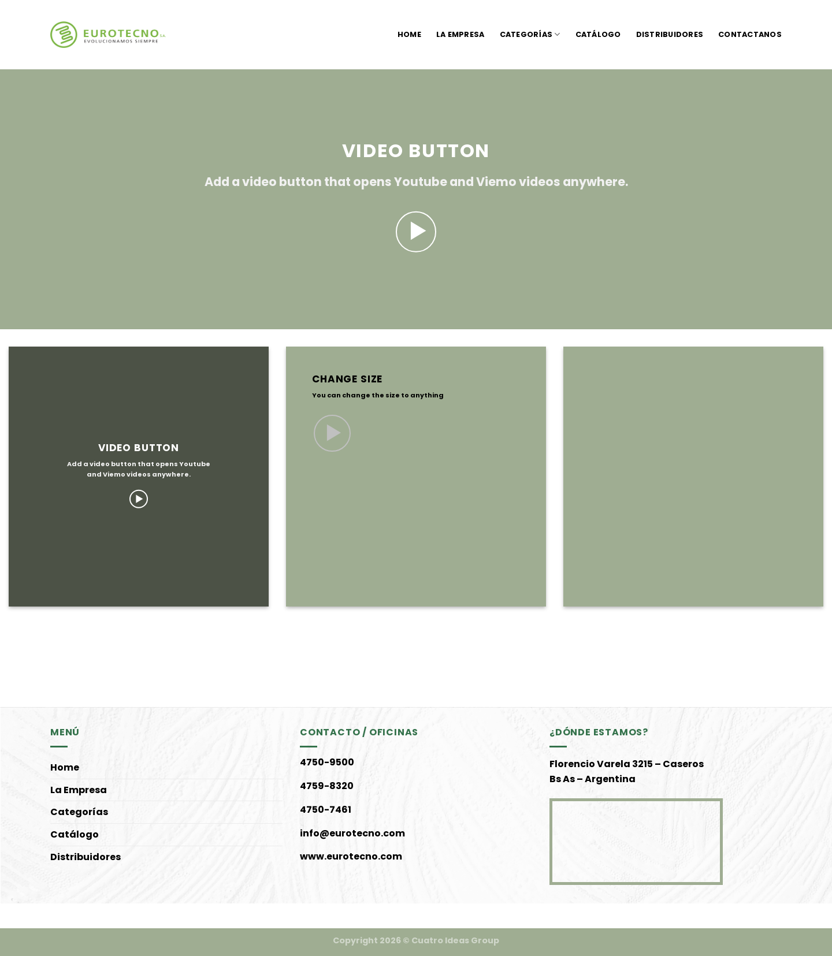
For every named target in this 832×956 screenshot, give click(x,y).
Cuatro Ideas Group (455, 940)
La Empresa (460, 34)
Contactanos (750, 34)
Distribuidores (670, 34)
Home (409, 34)
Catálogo (598, 34)
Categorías (530, 34)
